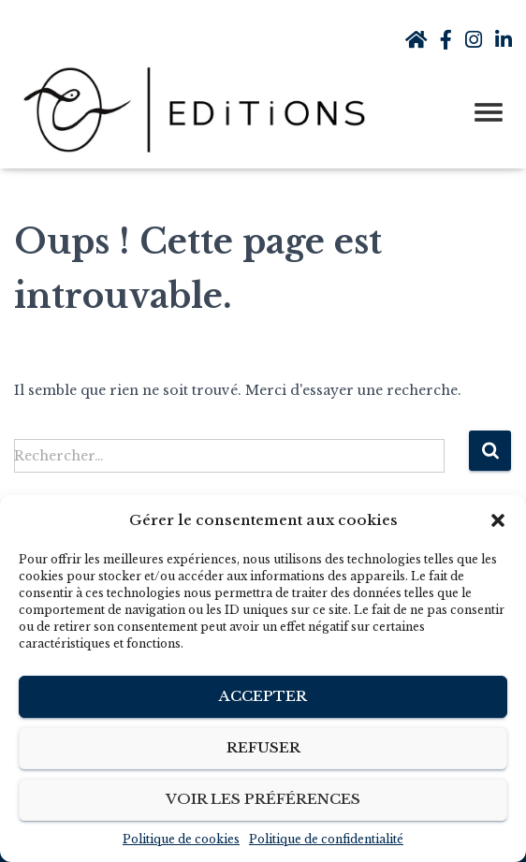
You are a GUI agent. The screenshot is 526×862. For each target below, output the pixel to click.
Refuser (263, 747)
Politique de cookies (181, 839)
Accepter (263, 696)
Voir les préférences (263, 799)
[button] (498, 520)
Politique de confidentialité (326, 839)
